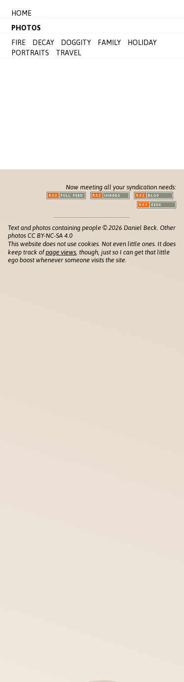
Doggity (76, 42)
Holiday (142, 42)
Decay (43, 42)
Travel (68, 53)
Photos (26, 28)
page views (61, 252)
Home (21, 13)
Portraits (30, 53)
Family (109, 42)
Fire (18, 42)
